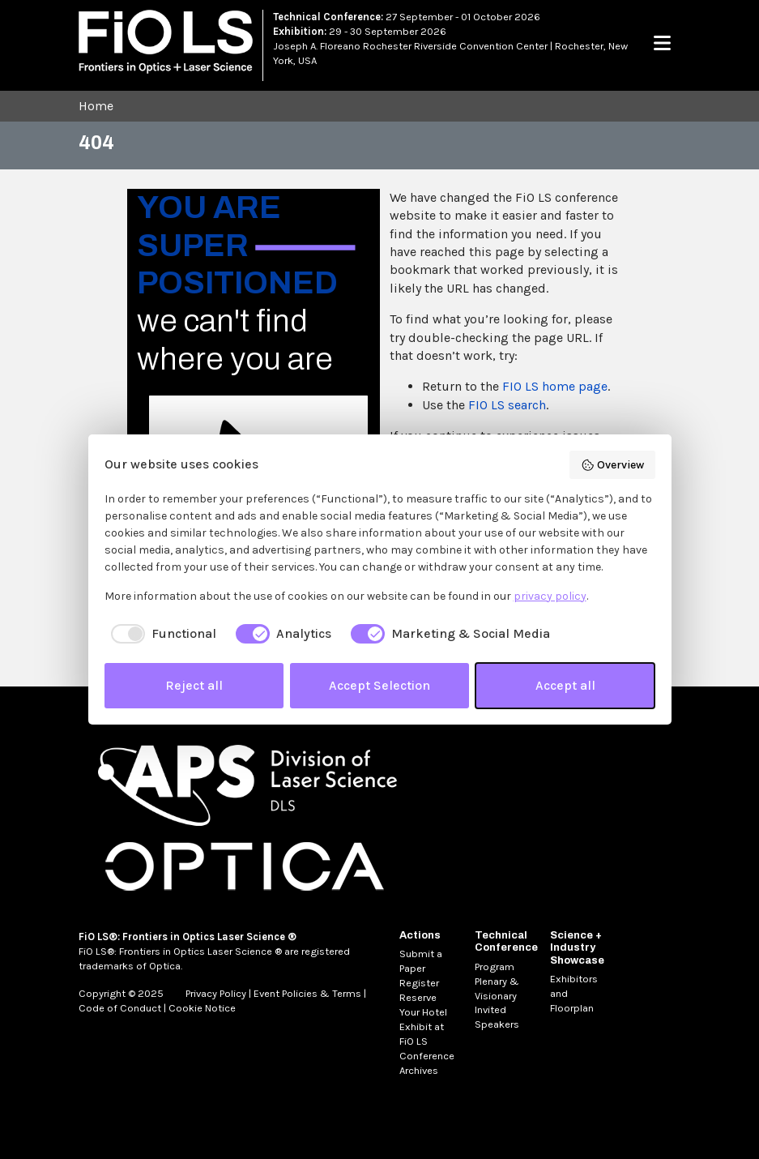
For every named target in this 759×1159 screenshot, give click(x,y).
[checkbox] (160, 634)
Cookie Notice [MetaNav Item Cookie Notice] (202, 1008)
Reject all (194, 685)
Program (494, 966)
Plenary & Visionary (497, 988)
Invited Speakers (497, 1016)
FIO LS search (507, 405)
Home (96, 105)
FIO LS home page (555, 386)
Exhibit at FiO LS (421, 1033)
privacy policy (550, 596)
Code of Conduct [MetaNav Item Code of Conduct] (120, 1008)
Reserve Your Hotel (423, 1004)
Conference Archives (426, 1063)
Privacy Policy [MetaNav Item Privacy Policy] (215, 993)
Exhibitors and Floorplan (574, 993)
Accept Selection (379, 685)
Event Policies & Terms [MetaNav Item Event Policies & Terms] (307, 993)
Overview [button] (612, 465)
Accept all (565, 685)
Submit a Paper (420, 960)
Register (419, 983)
